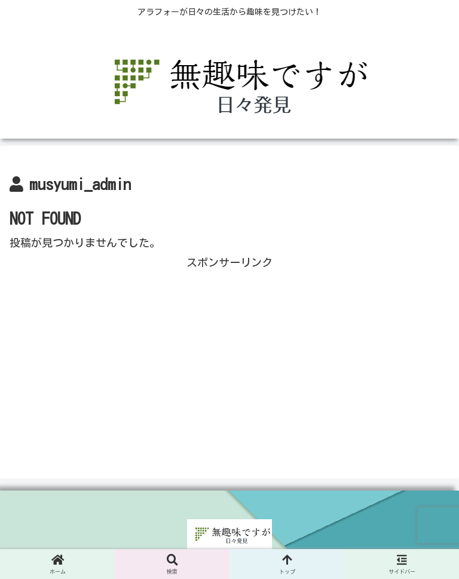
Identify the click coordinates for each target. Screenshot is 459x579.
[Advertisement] (229, 355)
